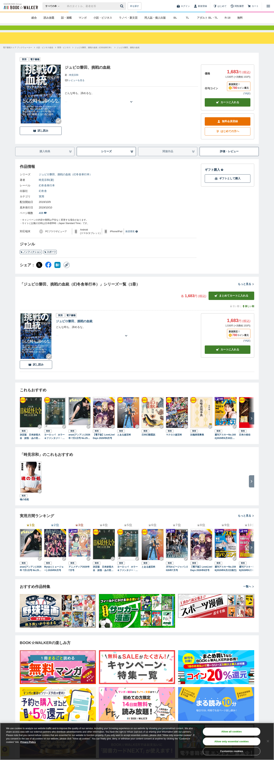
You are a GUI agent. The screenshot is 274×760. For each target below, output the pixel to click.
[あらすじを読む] (131, 104)
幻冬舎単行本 (47, 192)
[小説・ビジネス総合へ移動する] (44, 54)
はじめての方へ (227, 138)
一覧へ (248, 593)
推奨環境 (131, 238)
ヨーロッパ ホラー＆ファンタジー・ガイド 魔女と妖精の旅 (54, 443)
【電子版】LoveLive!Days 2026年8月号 (104, 443)
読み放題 (49, 17)
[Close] (268, 741)
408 (43, 219)
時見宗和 (73, 82)
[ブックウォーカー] (20, 6)
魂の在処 (24, 506)
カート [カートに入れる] (227, 356)
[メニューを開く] (268, 6)
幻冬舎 (43, 197)
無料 (240, 17)
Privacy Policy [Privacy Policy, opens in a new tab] (28, 742)
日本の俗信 (244, 441)
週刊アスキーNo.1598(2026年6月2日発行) (226, 575)
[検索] (122, 6)
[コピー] (66, 272)
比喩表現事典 (197, 441)
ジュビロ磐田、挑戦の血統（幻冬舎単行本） (65, 181)
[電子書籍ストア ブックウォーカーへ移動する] (17, 54)
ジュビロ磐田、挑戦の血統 (74, 328)
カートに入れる (227, 109)
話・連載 (66, 17)
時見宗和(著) (46, 186)
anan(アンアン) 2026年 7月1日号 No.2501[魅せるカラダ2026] (79, 443)
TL (187, 17)
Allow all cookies (231, 731)
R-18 (227, 17)
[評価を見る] (74, 87)
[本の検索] (54, 6)
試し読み (40, 137)
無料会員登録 (227, 128)
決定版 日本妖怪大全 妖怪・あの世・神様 (30, 443)
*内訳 (247, 100)
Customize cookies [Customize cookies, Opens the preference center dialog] (231, 751)
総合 (34, 17)
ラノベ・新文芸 (128, 17)
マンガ (83, 17)
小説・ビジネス (102, 17)
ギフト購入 (214, 176)
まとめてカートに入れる (231, 302)
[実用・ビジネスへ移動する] (64, 54)
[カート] (253, 6)
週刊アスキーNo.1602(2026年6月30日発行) (225, 443)
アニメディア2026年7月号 (79, 575)
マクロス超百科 (174, 441)
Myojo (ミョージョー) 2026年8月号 (54, 575)
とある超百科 (124, 441)
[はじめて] (220, 6)
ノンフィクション (31, 259)
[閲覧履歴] (237, 6)
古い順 (234, 313)
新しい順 (248, 313)
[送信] (122, 6)
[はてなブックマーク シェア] (57, 272)
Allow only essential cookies (231, 741)
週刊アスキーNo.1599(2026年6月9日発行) (250, 575)
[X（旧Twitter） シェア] (39, 272)
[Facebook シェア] (48, 272)
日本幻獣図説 (148, 441)
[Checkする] (59, 128)
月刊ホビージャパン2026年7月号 (177, 575)
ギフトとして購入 (228, 185)
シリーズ (117, 158)
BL (175, 17)
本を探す (134, 6)
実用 (41, 203)
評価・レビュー (229, 158)
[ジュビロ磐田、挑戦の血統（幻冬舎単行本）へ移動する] (94, 54)
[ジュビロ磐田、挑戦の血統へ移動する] (128, 54)
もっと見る (246, 290)
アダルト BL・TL (207, 17)
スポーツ (50, 259)
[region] (137, 741)
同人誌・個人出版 (155, 17)
